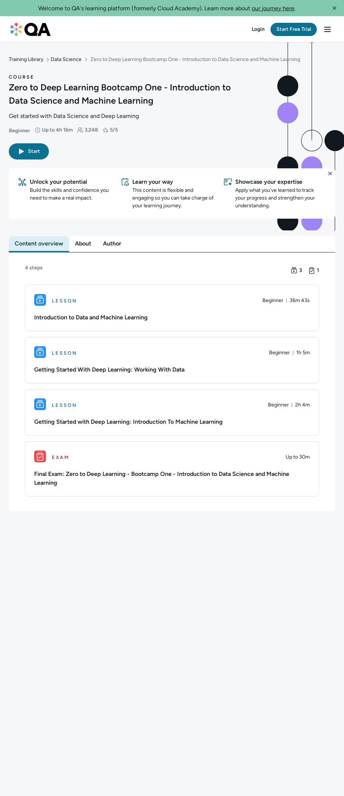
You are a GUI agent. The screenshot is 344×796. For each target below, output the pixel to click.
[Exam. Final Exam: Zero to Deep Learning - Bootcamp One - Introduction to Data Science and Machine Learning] (172, 467)
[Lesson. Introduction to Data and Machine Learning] (172, 306)
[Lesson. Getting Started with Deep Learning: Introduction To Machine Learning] (172, 411)
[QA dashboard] (30, 29)
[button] (334, 8)
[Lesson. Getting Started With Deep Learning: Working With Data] (172, 359)
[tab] (39, 242)
